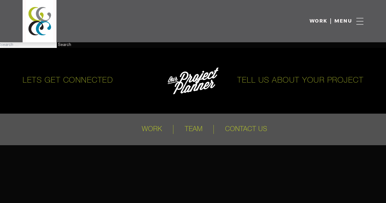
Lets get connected (68, 80)
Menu (343, 21)
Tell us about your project (300, 80)
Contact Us (246, 129)
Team (193, 129)
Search (64, 45)
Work (318, 21)
